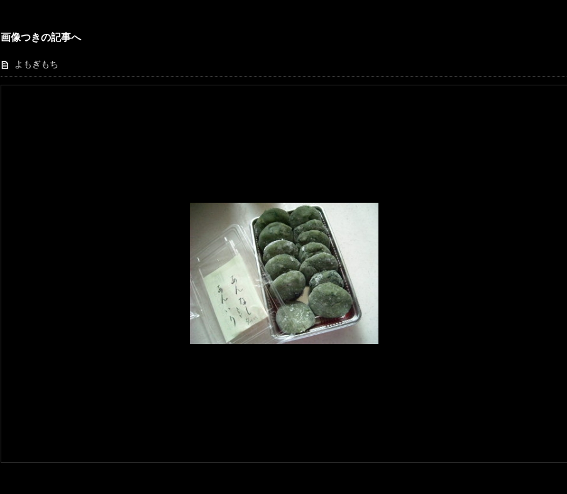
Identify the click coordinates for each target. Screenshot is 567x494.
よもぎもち (36, 64)
